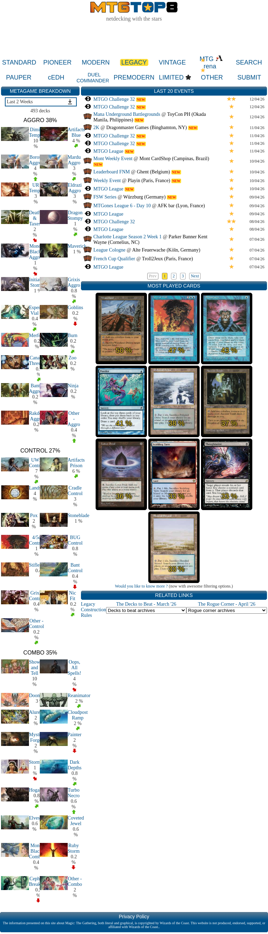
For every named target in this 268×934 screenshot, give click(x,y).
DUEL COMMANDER (92, 77)
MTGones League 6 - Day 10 (121, 205)
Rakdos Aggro (36, 416)
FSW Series (104, 197)
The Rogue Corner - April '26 (226, 604)
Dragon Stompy (75, 215)
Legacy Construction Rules (93, 610)
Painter (75, 734)
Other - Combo (75, 881)
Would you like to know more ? (141, 586)
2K (96, 127)
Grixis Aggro (74, 282)
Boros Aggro (35, 160)
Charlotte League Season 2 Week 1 (127, 236)
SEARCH (249, 62)
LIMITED (171, 77)
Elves (34, 818)
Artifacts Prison (76, 462)
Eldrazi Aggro (75, 187)
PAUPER (18, 77)
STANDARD (19, 62)
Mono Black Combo (36, 851)
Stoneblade (78, 515)
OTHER (212, 77)
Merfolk (37, 335)
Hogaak (36, 790)
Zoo (72, 357)
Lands (35, 488)
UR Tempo (36, 187)
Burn (72, 335)
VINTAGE (172, 62)
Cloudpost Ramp (78, 715)
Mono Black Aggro (35, 252)
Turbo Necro (74, 792)
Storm (35, 762)
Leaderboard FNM (111, 171)
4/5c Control (36, 540)
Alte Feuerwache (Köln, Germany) (166, 250)
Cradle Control (75, 490)
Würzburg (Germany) (144, 197)
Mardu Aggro (74, 160)
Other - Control (36, 623)
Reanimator (79, 695)
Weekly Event (107, 180)
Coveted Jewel (76, 820)
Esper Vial (34, 310)
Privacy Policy (134, 916)
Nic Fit (72, 595)
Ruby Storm (74, 848)
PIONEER (57, 62)
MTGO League (108, 151)
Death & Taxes (34, 218)
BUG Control (75, 540)
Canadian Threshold (39, 360)
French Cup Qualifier (114, 258)
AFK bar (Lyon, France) (181, 205)
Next (195, 276)
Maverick (77, 246)
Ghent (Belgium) (153, 171)
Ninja (73, 385)
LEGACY (134, 62)
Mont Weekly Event (112, 158)
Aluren (36, 712)
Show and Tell (34, 667)
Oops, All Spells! (74, 667)
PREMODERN (133, 77)
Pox (34, 515)
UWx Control (36, 462)
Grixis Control (36, 595)
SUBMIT (249, 77)
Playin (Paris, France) (149, 180)
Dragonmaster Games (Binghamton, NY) (146, 127)
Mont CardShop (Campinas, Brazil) (174, 158)
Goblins (75, 307)
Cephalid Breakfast (38, 881)
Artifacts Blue (76, 132)
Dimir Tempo (36, 132)
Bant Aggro (35, 388)
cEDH (56, 77)
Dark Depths (75, 765)
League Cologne (109, 250)
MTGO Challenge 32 (114, 99)
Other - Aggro (74, 419)
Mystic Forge (36, 737)
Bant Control (75, 567)
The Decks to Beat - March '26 (146, 604)
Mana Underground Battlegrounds (126, 114)
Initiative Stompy (38, 282)
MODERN (96, 62)
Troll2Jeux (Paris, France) (167, 258)
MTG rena (211, 62)
